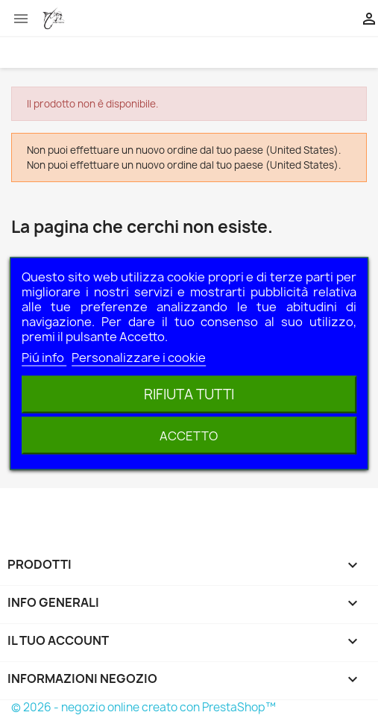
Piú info (44, 357)
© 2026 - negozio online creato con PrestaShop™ (143, 707)
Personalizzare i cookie (139, 357)
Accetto (189, 436)
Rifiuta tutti (189, 394)
